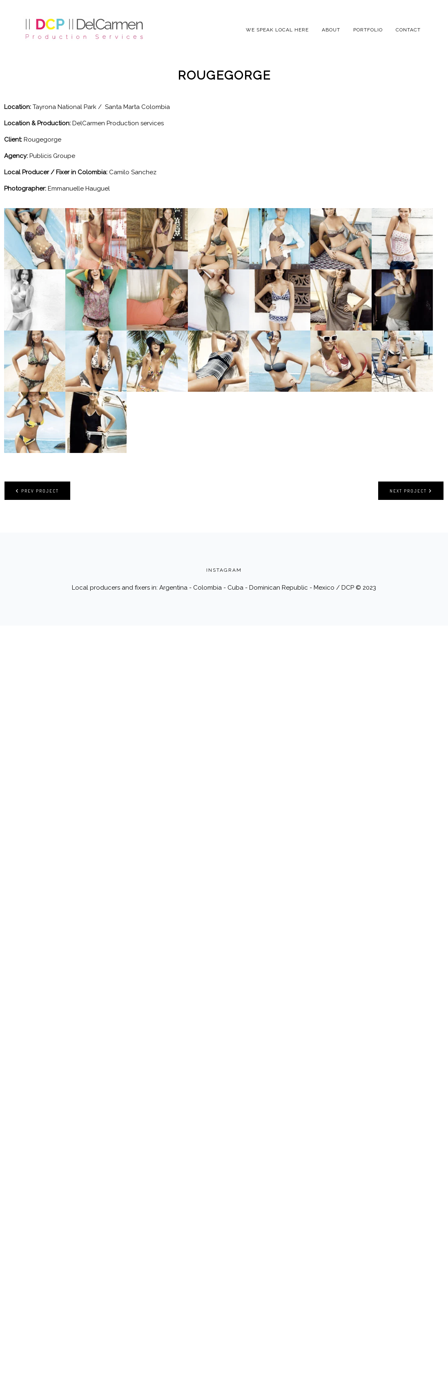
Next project (411, 491)
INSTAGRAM (224, 570)
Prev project (37, 491)
